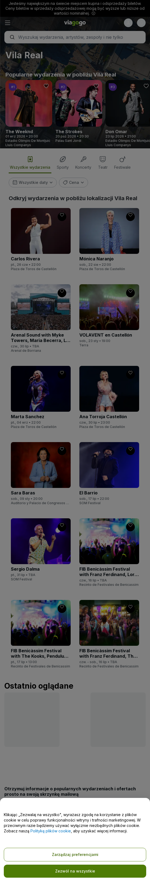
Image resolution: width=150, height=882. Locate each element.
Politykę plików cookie (50, 831)
